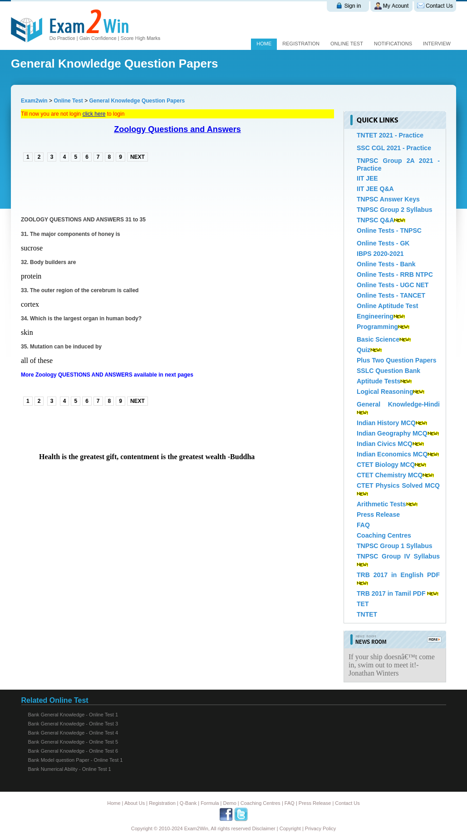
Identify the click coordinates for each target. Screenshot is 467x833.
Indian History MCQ (386, 422)
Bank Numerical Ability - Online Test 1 (69, 769)
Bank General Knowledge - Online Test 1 (73, 714)
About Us (134, 803)
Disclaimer (263, 828)
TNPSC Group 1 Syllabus (394, 545)
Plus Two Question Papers (397, 360)
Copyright (290, 828)
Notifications (393, 43)
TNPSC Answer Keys (388, 199)
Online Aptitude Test (387, 305)
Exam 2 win (87, 25)
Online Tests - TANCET (391, 295)
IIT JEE (367, 178)
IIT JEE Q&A (375, 188)
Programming (377, 326)
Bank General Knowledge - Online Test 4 (73, 732)
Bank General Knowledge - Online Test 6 (73, 751)
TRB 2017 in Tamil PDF (391, 593)
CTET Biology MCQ (386, 464)
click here (94, 114)
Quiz (363, 349)
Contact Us (347, 803)
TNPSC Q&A (375, 220)
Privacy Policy (320, 828)
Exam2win (34, 101)
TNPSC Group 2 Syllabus (394, 209)
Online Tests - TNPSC (389, 230)
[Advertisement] (127, 187)
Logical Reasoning (385, 391)
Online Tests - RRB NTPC (395, 274)
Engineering (375, 316)
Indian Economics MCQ (392, 454)
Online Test (68, 101)
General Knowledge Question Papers (137, 101)
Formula (210, 803)
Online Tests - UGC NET (392, 285)
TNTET (367, 614)
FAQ (363, 525)
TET (363, 604)
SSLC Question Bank (388, 370)
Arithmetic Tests (381, 504)
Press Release (378, 514)
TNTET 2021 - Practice (390, 135)
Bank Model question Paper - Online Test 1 (75, 760)
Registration (301, 43)
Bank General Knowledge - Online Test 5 (73, 742)
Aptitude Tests (378, 381)
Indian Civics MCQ (385, 443)
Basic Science (378, 339)
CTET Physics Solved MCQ (398, 485)
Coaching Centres (384, 535)
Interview (437, 43)
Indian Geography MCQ (392, 433)
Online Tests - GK (383, 243)
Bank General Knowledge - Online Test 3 (73, 723)
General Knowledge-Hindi (398, 404)
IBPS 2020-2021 (380, 253)
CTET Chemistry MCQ (390, 475)
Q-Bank (188, 803)
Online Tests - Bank (386, 264)
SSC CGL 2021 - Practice (394, 148)
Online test (346, 43)
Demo (229, 803)
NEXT (137, 157)
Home (263, 43)
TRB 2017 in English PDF (398, 574)
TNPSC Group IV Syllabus (398, 556)
